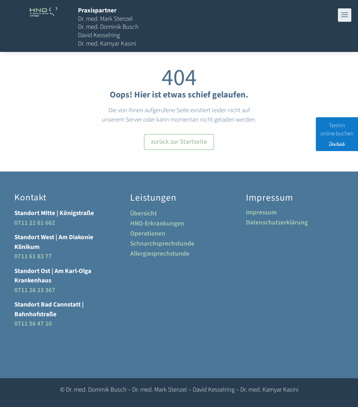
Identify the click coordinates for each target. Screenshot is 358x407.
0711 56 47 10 (33, 323)
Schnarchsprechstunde (162, 245)
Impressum (261, 213)
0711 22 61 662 (34, 222)
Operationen (147, 234)
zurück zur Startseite (179, 141)
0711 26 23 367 (34, 290)
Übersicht (143, 214)
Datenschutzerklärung (277, 223)
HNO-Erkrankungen (157, 224)
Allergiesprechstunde (159, 255)
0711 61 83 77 (33, 256)
